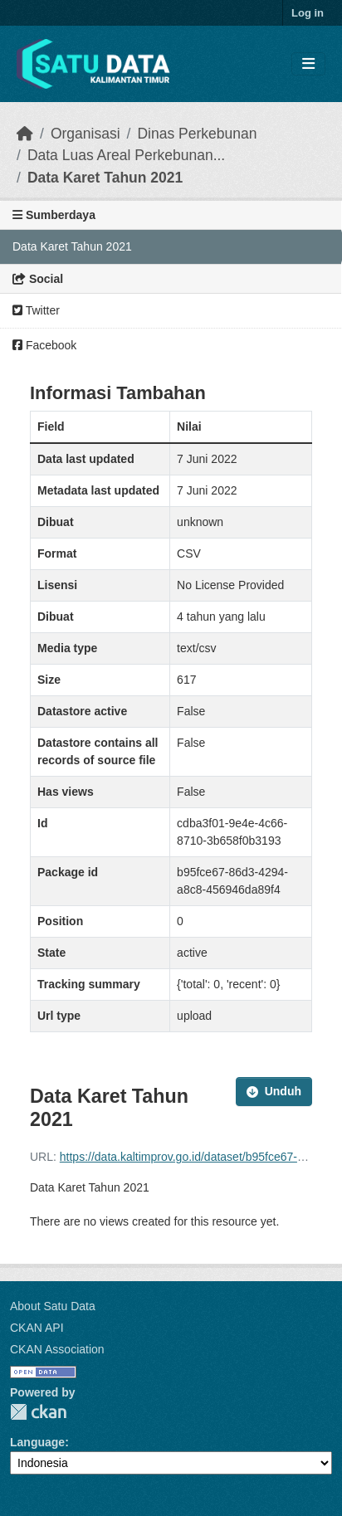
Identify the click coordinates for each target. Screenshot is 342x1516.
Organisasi (85, 133)
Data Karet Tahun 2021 (105, 177)
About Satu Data (52, 1306)
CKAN (38, 1412)
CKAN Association (57, 1349)
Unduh (274, 1091)
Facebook (44, 345)
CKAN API (37, 1327)
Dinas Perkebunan (196, 133)
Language (37, 1442)
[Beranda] (25, 133)
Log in (307, 13)
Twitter (36, 310)
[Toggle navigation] (308, 64)
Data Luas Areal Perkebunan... (126, 155)
